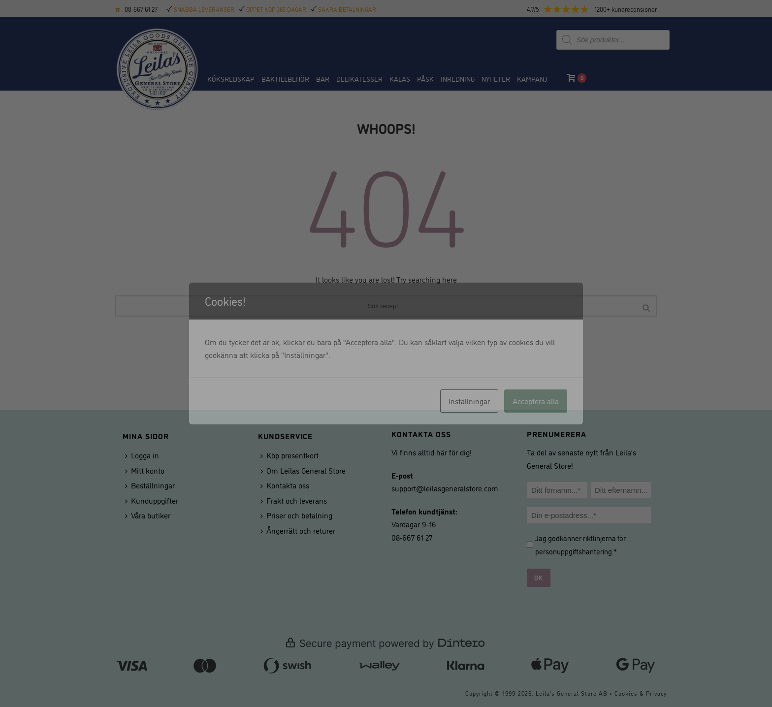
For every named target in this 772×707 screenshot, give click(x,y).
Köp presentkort (289, 455)
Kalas (399, 78)
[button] (600, 9)
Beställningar (150, 485)
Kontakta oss (284, 485)
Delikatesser (359, 78)
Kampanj (532, 78)
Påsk (425, 78)
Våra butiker (147, 515)
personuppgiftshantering (573, 551)
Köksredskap (231, 78)
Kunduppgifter (151, 500)
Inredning (458, 78)
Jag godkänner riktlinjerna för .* (580, 544)
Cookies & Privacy (640, 693)
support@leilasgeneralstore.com (444, 487)
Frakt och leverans (293, 500)
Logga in (142, 455)
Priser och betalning (296, 515)
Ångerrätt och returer (297, 530)
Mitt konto (144, 470)
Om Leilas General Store (303, 470)
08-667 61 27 (141, 8)
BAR (322, 78)
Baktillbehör (285, 78)
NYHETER (496, 78)
